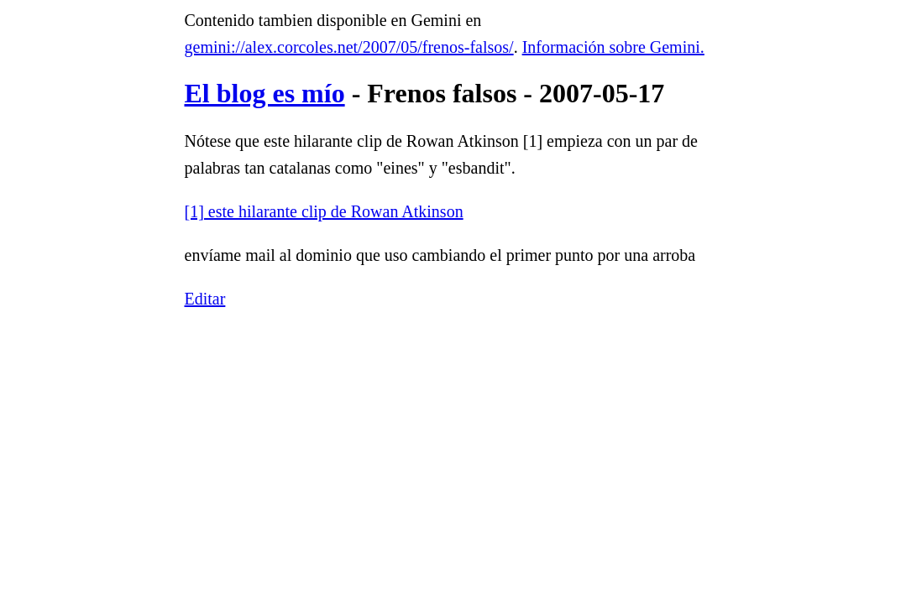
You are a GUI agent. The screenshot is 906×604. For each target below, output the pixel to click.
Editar (205, 298)
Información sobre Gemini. (613, 47)
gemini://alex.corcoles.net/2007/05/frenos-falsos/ (349, 47)
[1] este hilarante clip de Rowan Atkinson (324, 211)
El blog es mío (265, 93)
